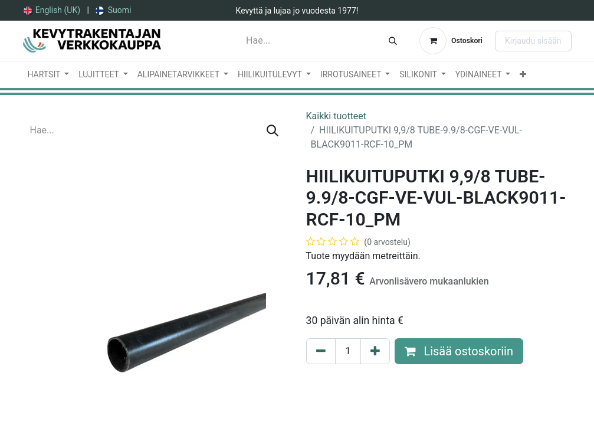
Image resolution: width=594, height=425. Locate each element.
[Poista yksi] (321, 351)
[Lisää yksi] (375, 351)
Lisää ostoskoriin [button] (459, 351)
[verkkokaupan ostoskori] (451, 40)
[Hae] (393, 41)
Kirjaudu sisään (533, 40)
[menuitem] (52, 10)
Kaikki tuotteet (336, 116)
